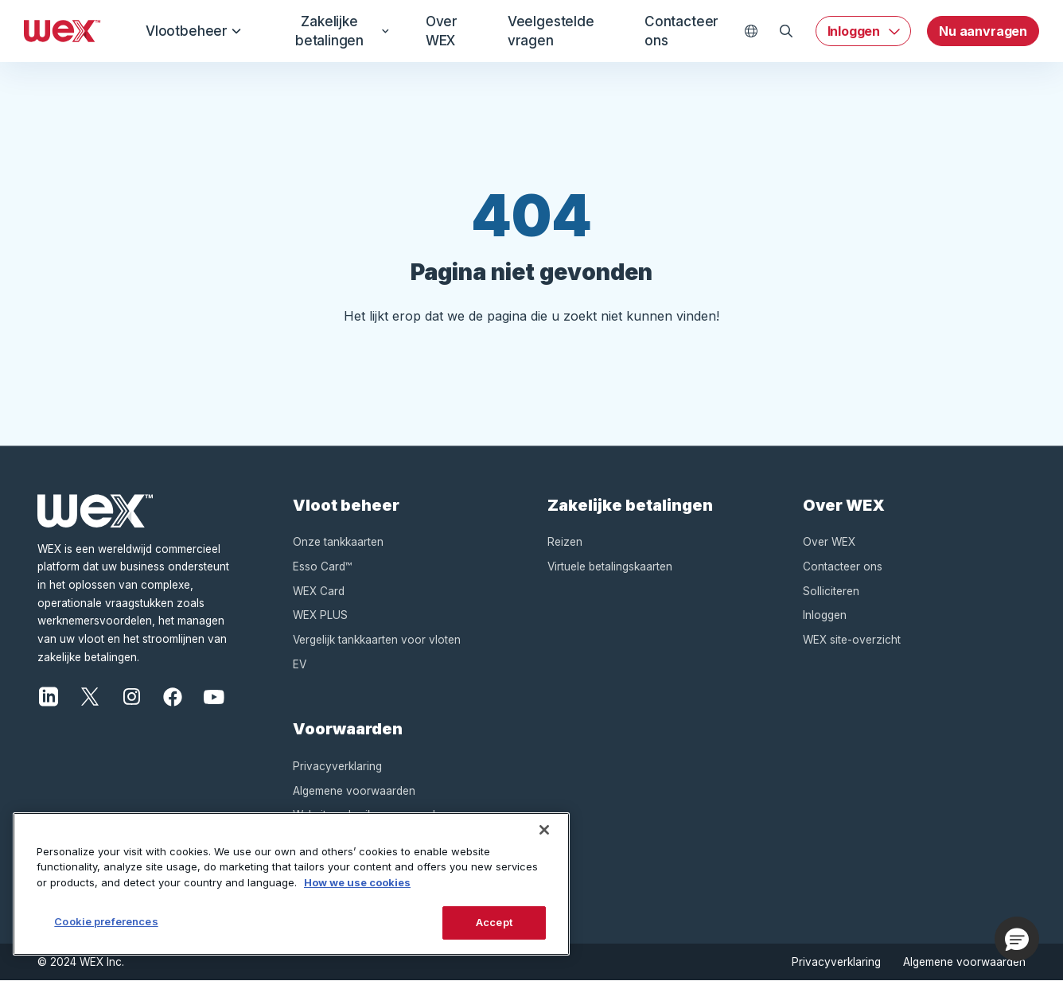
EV (299, 664)
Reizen (564, 541)
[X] (90, 695)
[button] (1017, 939)
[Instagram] (131, 695)
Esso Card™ (322, 566)
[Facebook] (173, 695)
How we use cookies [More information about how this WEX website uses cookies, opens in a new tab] (357, 882)
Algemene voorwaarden (354, 790)
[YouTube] (214, 695)
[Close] (544, 829)
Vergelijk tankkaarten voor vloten (377, 639)
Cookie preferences (106, 921)
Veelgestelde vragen (551, 31)
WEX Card (319, 591)
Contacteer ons (681, 31)
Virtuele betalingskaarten (609, 566)
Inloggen (854, 31)
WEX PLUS (320, 615)
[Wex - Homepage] (62, 31)
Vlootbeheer (194, 31)
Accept (494, 922)
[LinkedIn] (48, 695)
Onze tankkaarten (338, 541)
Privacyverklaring (337, 766)
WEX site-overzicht (852, 639)
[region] (291, 884)
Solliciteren (831, 591)
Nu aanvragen (983, 31)
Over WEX (440, 31)
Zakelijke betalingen (339, 31)
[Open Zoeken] (786, 31)
